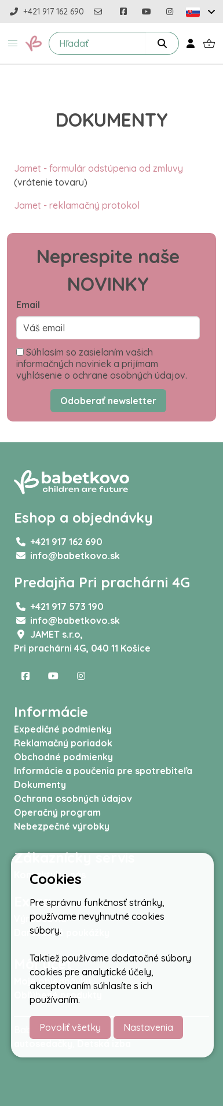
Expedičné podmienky (63, 729)
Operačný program (57, 812)
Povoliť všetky (70, 1027)
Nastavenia (148, 1027)
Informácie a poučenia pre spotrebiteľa (103, 770)
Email (28, 304)
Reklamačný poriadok (63, 743)
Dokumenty (40, 784)
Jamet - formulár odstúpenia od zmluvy (98, 168)
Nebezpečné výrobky (61, 826)
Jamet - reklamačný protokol (77, 205)
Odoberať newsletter (108, 400)
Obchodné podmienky (63, 757)
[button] (12, 43)
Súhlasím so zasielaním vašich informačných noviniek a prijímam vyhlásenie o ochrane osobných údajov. (101, 363)
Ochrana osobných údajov (73, 798)
